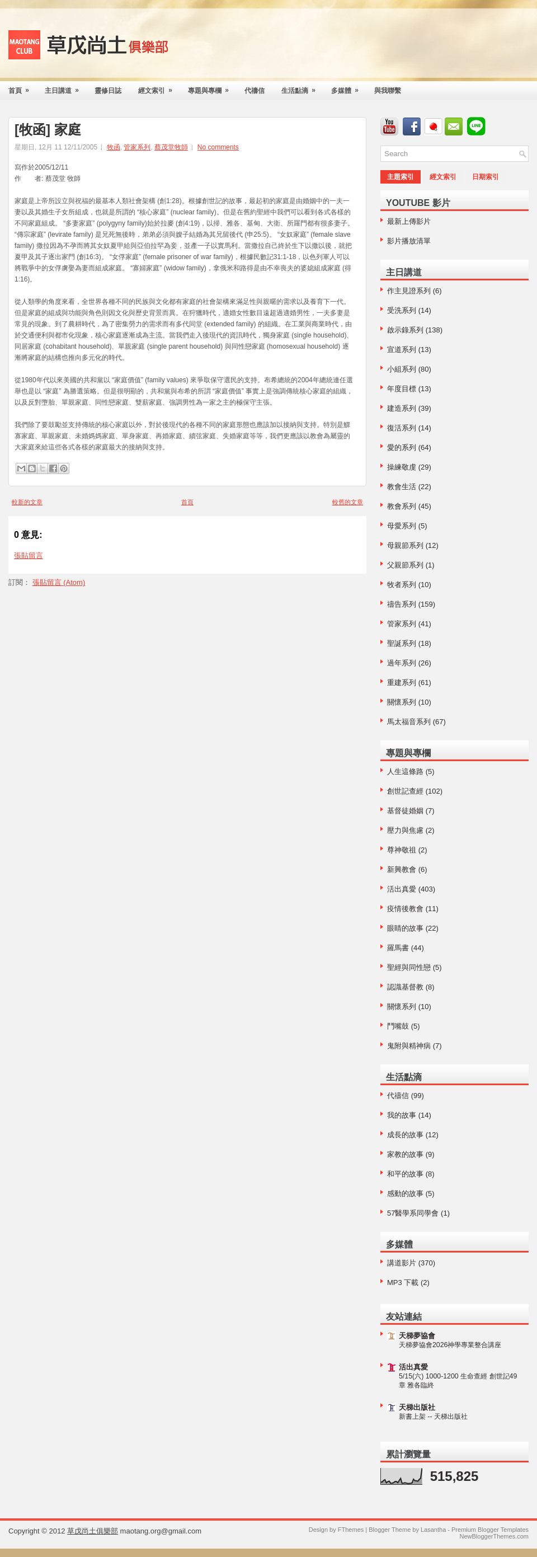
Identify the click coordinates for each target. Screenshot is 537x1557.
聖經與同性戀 (409, 967)
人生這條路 (405, 771)
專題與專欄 (212, 88)
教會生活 (401, 486)
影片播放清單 (409, 241)
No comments (218, 147)
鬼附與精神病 (409, 1046)
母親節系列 (405, 545)
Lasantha (433, 1529)
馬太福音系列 (409, 721)
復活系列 (401, 428)
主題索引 (400, 177)
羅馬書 (398, 948)
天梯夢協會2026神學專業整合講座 (450, 1345)
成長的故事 (405, 1135)
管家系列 (137, 147)
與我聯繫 (387, 91)
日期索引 (485, 177)
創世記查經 (405, 791)
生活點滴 (302, 88)
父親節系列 (405, 565)
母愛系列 (401, 526)
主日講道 (65, 88)
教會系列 (401, 506)
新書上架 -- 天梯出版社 (433, 1416)
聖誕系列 (401, 643)
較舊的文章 (347, 502)
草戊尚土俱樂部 (92, 1531)
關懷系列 (401, 702)
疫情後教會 (405, 908)
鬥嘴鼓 (398, 1026)
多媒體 (348, 88)
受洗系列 (401, 310)
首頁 (22, 88)
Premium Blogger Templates (490, 1529)
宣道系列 (401, 349)
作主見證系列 (409, 291)
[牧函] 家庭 (48, 130)
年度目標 (401, 388)
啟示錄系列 (405, 330)
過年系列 (401, 663)
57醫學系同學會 (413, 1213)
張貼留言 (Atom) (59, 582)
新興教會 (401, 869)
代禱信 (254, 91)
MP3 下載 (402, 1282)
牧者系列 (401, 584)
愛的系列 (401, 447)
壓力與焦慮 (405, 830)
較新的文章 (27, 502)
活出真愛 (401, 889)
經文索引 (159, 88)
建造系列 (401, 408)
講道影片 (401, 1263)
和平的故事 (405, 1174)
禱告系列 (401, 604)
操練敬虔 (401, 467)
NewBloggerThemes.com (494, 1536)
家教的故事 (405, 1154)
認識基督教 (405, 987)
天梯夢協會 (417, 1335)
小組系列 (401, 369)
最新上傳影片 (409, 221)
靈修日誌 (108, 91)
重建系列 (401, 682)
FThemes (351, 1529)
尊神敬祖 (401, 850)
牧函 (113, 147)
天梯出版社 (417, 1407)
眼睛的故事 (405, 928)
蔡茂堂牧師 (171, 147)
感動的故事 (405, 1193)
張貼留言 (28, 555)
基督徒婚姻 (405, 810)
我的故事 (401, 1115)
